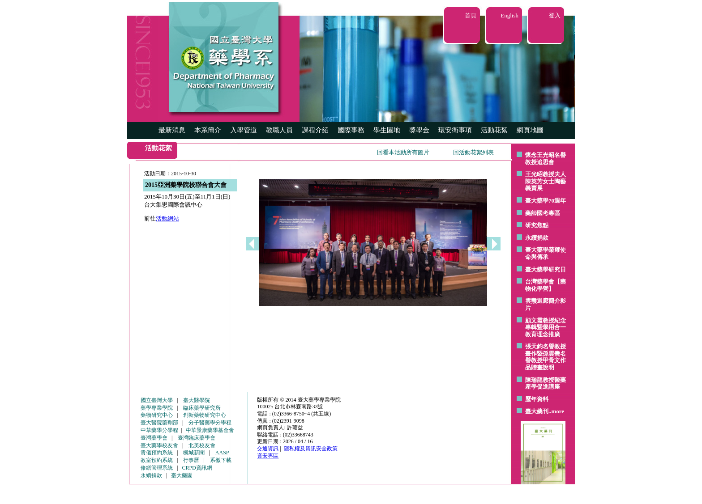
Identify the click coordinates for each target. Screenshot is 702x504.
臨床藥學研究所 (202, 408)
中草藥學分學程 (159, 430)
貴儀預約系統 (157, 452)
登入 (555, 15)
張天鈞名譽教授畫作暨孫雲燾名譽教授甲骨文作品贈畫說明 (545, 357)
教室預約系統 (157, 460)
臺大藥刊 (536, 411)
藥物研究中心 (157, 415)
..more (556, 411)
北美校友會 (201, 445)
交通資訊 (267, 448)
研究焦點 (536, 225)
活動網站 (167, 218)
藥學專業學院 (157, 408)
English (509, 15)
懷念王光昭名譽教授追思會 (545, 158)
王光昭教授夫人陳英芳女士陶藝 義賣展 (545, 181)
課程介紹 (315, 130)
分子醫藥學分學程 (209, 422)
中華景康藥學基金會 (210, 430)
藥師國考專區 (542, 213)
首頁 (470, 15)
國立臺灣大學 (157, 400)
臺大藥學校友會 (159, 445)
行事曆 (191, 460)
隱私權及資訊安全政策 (311, 448)
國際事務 (351, 130)
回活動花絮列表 (473, 152)
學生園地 (386, 130)
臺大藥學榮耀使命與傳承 (545, 253)
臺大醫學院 (196, 400)
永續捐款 (536, 237)
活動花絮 (494, 130)
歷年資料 (536, 399)
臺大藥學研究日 (545, 269)
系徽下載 (220, 460)
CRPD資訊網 (197, 468)
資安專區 (267, 456)
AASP (222, 452)
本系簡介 (207, 130)
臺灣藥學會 (154, 438)
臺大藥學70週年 (545, 200)
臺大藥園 (182, 475)
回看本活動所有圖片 (403, 152)
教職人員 (279, 130)
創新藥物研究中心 (204, 415)
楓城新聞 (194, 452)
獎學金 (419, 130)
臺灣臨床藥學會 (196, 438)
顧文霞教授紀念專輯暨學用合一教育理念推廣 (545, 327)
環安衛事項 (455, 130)
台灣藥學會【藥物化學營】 (545, 285)
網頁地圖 (530, 130)
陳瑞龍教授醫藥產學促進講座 (545, 383)
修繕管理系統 (157, 468)
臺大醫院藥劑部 (159, 422)
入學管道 (243, 130)
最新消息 (171, 130)
